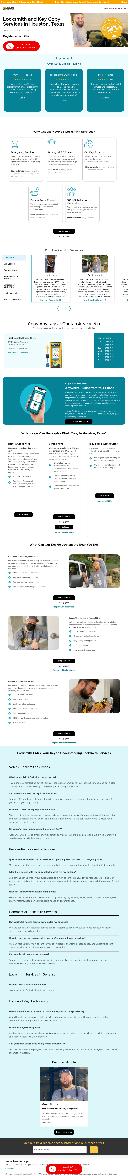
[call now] (21, 46)
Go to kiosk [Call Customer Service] (23, 514)
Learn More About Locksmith (50, 300)
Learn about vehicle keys (64, 532)
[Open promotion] (64, 2)
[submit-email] (94, 1149)
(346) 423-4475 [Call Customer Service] (64, 231)
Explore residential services (64, 670)
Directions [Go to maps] (24, 353)
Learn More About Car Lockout (95, 300)
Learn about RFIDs (104, 501)
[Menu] (125, 8)
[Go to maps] (79, 350)
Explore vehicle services (64, 607)
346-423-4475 (13, 353)
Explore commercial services (64, 743)
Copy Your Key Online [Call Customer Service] (79, 421)
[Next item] (68, 308)
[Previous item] (60, 308)
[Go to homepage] (8, 8)
